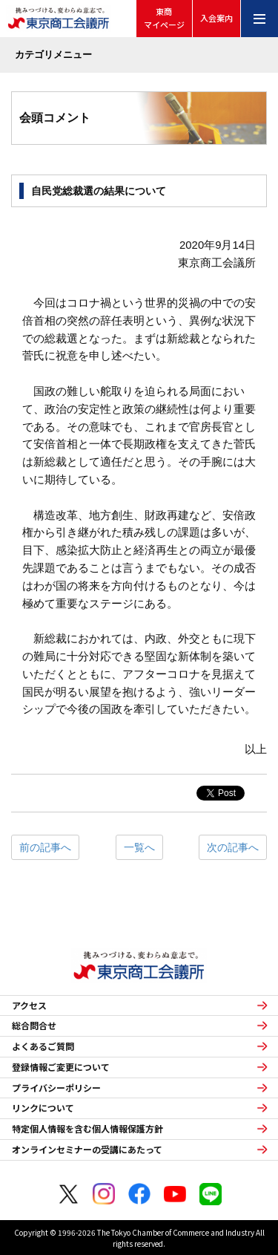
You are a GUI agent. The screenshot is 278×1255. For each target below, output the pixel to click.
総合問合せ (34, 1025)
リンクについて (43, 1108)
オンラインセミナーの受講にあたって (87, 1149)
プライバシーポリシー (56, 1088)
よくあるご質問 (43, 1046)
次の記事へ (233, 847)
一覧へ (139, 847)
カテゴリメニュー (53, 54)
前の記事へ (45, 847)
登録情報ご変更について (61, 1067)
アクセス (29, 1005)
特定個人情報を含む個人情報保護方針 (87, 1129)
